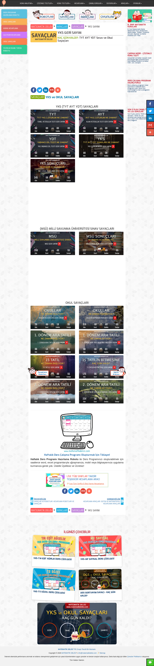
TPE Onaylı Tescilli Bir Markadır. (77, 649)
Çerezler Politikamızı (134, 657)
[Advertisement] (77, 67)
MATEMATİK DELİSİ (41, 26)
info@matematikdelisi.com (87, 653)
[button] (33, 90)
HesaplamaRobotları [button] (42, 373)
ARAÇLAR (62, 26)
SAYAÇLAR (77, 26)
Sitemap (102, 653)
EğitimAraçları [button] (116, 373)
